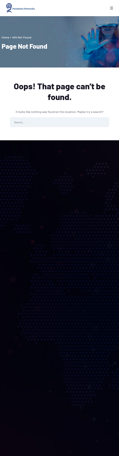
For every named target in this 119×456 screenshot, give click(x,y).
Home (5, 37)
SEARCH (104, 122)
